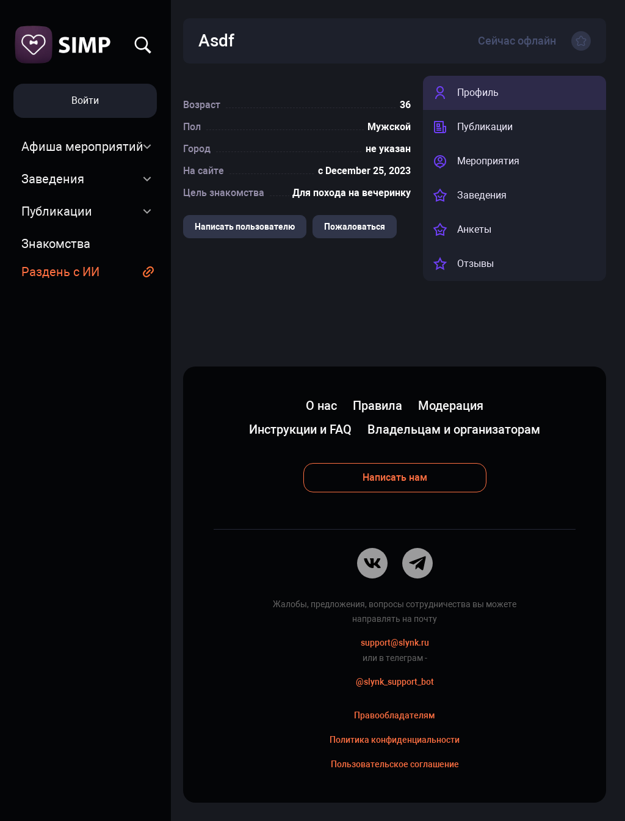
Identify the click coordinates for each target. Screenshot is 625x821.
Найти (143, 45)
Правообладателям (394, 715)
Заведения (52, 179)
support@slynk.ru (395, 643)
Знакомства (55, 243)
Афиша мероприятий (82, 146)
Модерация (450, 405)
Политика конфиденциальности (395, 740)
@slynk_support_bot (395, 682)
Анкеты (462, 229)
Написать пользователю (245, 227)
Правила (377, 405)
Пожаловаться (354, 227)
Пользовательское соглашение (395, 764)
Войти (85, 100)
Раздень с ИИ (60, 272)
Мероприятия (476, 161)
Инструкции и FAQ (300, 429)
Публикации (56, 211)
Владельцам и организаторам (453, 429)
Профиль (466, 93)
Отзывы (463, 264)
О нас (321, 405)
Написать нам (395, 477)
